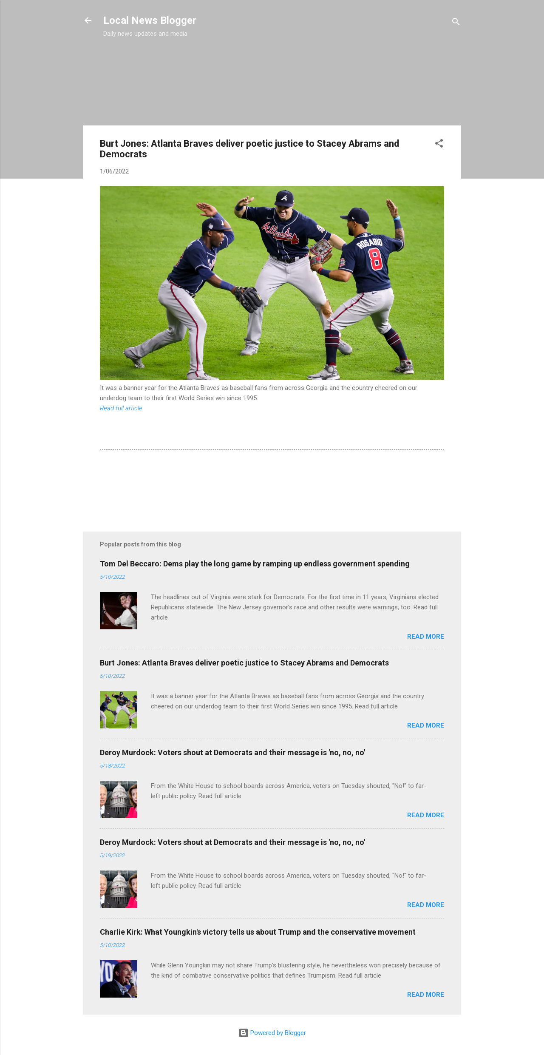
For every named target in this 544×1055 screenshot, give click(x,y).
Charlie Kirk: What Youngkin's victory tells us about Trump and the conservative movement (258, 931)
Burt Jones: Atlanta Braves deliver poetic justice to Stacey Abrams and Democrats (244, 662)
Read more (425, 636)
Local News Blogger (149, 20)
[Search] (456, 23)
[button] (439, 144)
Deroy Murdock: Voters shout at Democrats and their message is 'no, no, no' (232, 752)
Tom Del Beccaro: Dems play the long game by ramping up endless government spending (255, 563)
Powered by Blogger (272, 1033)
